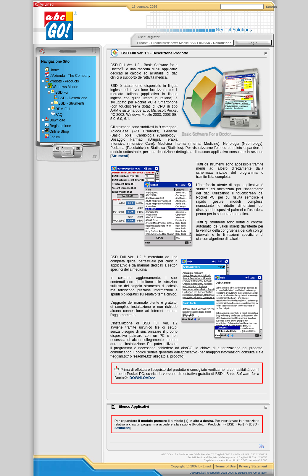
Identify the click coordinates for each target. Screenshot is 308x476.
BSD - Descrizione (217, 43)
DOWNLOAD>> (142, 378)
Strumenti (120, 156)
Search (271, 7)
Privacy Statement (253, 466)
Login (253, 43)
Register (152, 37)
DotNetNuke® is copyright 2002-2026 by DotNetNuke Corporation (228, 472)
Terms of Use (225, 466)
